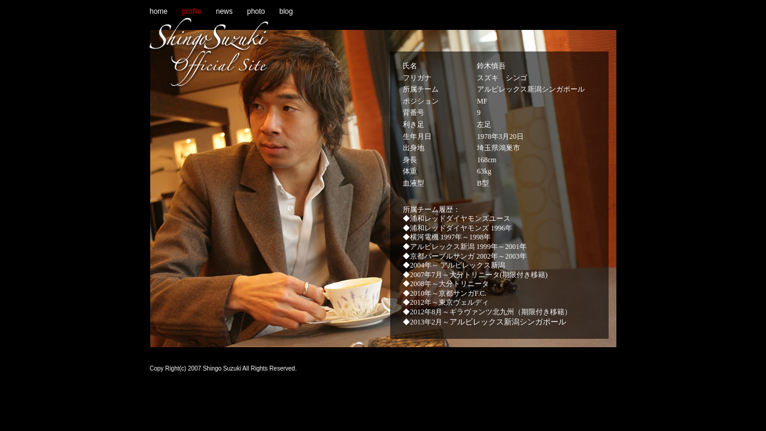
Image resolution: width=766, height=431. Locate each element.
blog (286, 11)
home (159, 11)
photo (256, 11)
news (224, 11)
